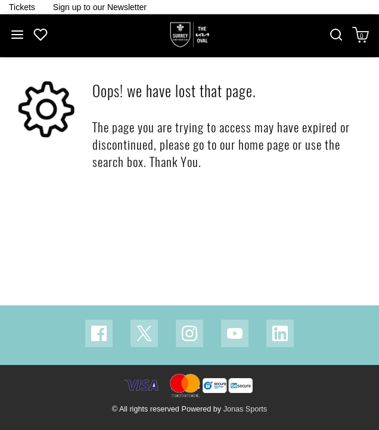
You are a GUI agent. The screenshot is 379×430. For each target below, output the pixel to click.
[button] (336, 36)
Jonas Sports (245, 409)
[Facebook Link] (99, 333)
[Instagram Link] (189, 333)
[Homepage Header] (22, 7)
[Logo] (189, 35)
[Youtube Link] (234, 333)
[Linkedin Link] (280, 333)
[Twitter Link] (144, 333)
